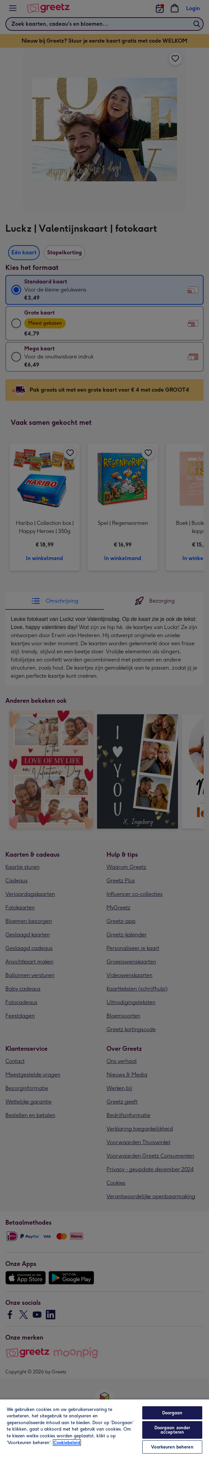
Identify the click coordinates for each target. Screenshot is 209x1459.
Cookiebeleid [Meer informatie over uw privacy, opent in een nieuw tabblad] (67, 1442)
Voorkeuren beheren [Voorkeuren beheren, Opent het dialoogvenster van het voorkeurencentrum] (172, 1447)
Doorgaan (172, 1412)
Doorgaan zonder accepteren (172, 1430)
